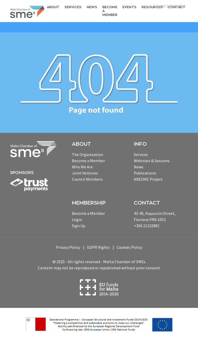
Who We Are (82, 166)
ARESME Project (148, 179)
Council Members (87, 179)
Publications (145, 173)
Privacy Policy (68, 247)
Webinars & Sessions (152, 160)
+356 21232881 (147, 225)
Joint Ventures (85, 173)
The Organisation (87, 154)
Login (159, 6)
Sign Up (78, 225)
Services (72, 7)
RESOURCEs (152, 7)
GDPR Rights (98, 247)
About (53, 7)
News (92, 7)
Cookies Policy (129, 247)
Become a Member (109, 10)
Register (177, 6)
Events (129, 7)
